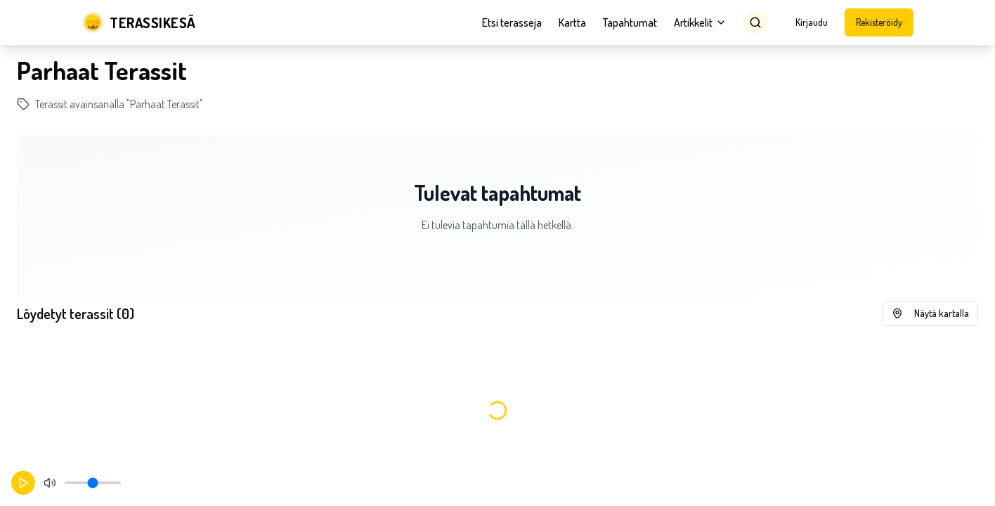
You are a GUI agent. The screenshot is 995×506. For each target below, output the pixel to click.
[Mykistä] (50, 482)
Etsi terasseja (512, 22)
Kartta (572, 22)
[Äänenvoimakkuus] (93, 482)
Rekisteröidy (879, 22)
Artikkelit (700, 22)
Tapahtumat (630, 22)
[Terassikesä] (139, 22)
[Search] (755, 22)
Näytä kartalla (930, 313)
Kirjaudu (811, 22)
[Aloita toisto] (23, 483)
